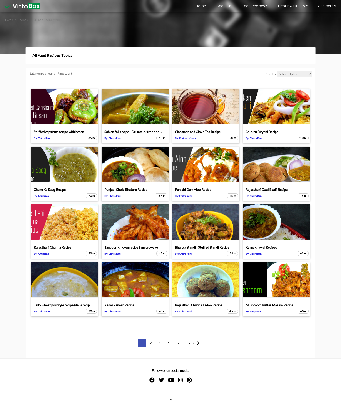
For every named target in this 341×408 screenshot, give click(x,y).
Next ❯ (192, 343)
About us (223, 6)
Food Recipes (254, 6)
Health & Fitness (293, 6)
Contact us (327, 6)
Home (200, 6)
